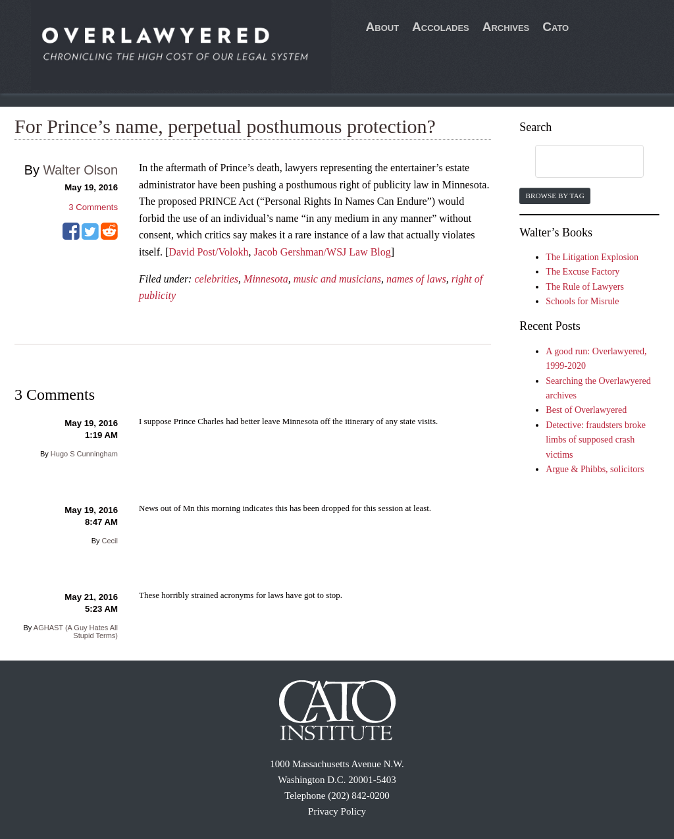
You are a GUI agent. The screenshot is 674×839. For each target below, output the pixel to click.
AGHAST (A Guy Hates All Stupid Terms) (76, 631)
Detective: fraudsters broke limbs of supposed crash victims (596, 440)
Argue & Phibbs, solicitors (595, 469)
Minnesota (266, 278)
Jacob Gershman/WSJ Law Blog (321, 251)
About (383, 27)
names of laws (416, 278)
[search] (576, 162)
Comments (93, 207)
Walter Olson (80, 170)
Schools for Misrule (582, 301)
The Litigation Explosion (592, 257)
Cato (555, 27)
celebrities (216, 278)
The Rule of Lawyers (585, 287)
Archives (506, 27)
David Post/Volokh (208, 251)
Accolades (440, 27)
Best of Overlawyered (586, 410)
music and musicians (337, 278)
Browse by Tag (554, 196)
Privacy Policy (337, 811)
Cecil (110, 541)
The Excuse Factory (582, 272)
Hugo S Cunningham (84, 454)
